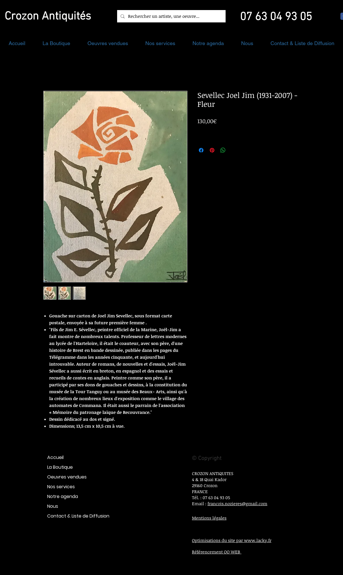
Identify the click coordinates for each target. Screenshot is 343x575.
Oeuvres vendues (67, 477)
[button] (56, 43)
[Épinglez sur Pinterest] (212, 150)
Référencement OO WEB (216, 552)
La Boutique (60, 467)
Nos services (61, 486)
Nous (52, 506)
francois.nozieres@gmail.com (237, 503)
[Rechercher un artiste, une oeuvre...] (171, 16)
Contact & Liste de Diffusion (78, 516)
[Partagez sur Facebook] (201, 150)
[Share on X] (233, 150)
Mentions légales (209, 518)
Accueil (55, 457)
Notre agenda (62, 496)
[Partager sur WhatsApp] (223, 150)
